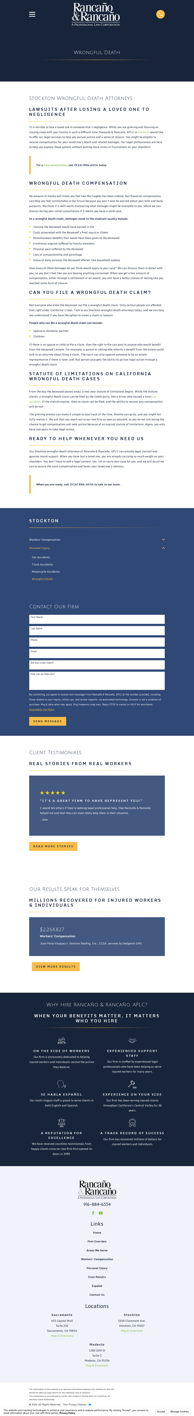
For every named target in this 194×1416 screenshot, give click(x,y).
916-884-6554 (97, 1204)
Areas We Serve (97, 1250)
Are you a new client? (42, 662)
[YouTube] (101, 1213)
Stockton (143, 132)
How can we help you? (43, 674)
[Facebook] (93, 1213)
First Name (37, 617)
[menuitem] (94, 539)
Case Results (97, 1277)
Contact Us (97, 1295)
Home (97, 1233)
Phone (34, 640)
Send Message (47, 721)
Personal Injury (97, 1268)
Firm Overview (97, 1241)
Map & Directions (62, 1336)
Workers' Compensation (97, 1259)
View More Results (56, 966)
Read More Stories (53, 846)
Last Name (36, 628)
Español (97, 1286)
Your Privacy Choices (77, 1405)
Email (34, 651)
